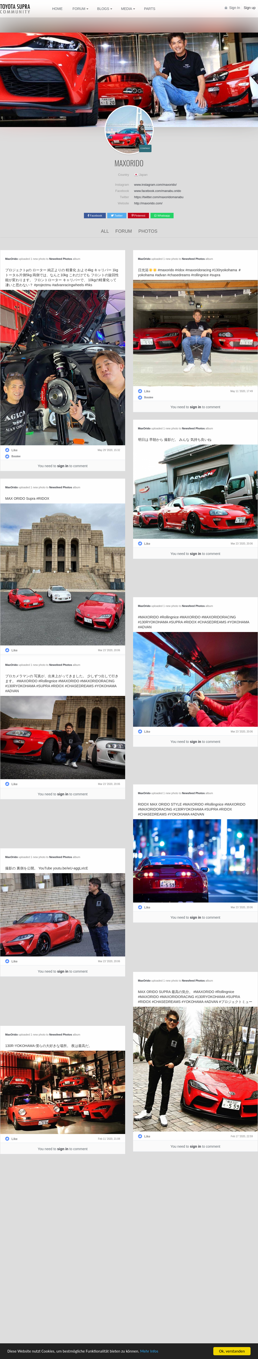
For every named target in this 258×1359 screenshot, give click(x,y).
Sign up (250, 8)
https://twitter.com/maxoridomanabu (159, 197)
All (105, 231)
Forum (123, 231)
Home (57, 9)
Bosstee (15, 456)
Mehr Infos (154, 1351)
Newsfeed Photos (60, 258)
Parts (149, 9)
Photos (147, 231)
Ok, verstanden (232, 1351)
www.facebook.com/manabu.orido (157, 191)
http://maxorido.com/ (148, 203)
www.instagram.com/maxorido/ (155, 184)
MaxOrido (11, 258)
